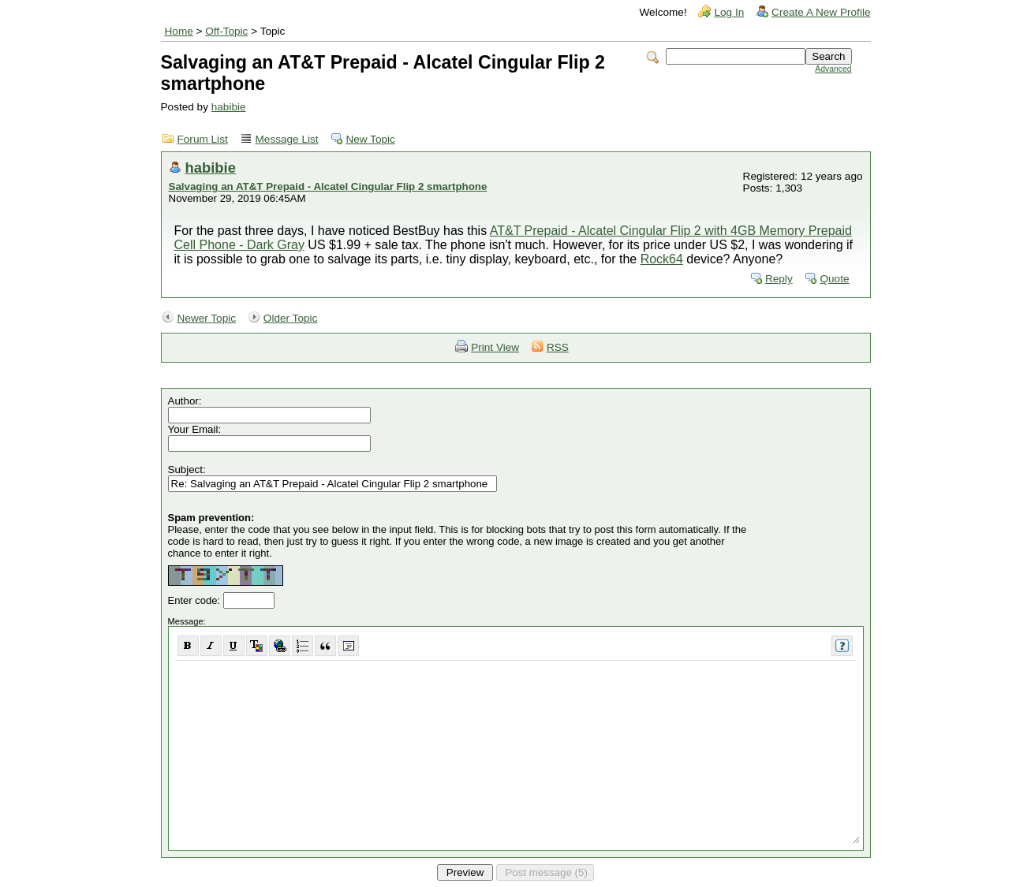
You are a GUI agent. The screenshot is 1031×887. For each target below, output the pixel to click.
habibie (228, 107)
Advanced (833, 69)
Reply (779, 279)
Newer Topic (207, 318)
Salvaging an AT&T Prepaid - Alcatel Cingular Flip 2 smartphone (328, 186)
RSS (558, 347)
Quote (834, 279)
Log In (729, 12)
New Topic (370, 139)
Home (179, 31)
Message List (287, 139)
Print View (495, 347)
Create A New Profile (820, 12)
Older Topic (290, 318)
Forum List (202, 139)
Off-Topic (226, 31)
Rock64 (662, 259)
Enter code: (195, 600)
